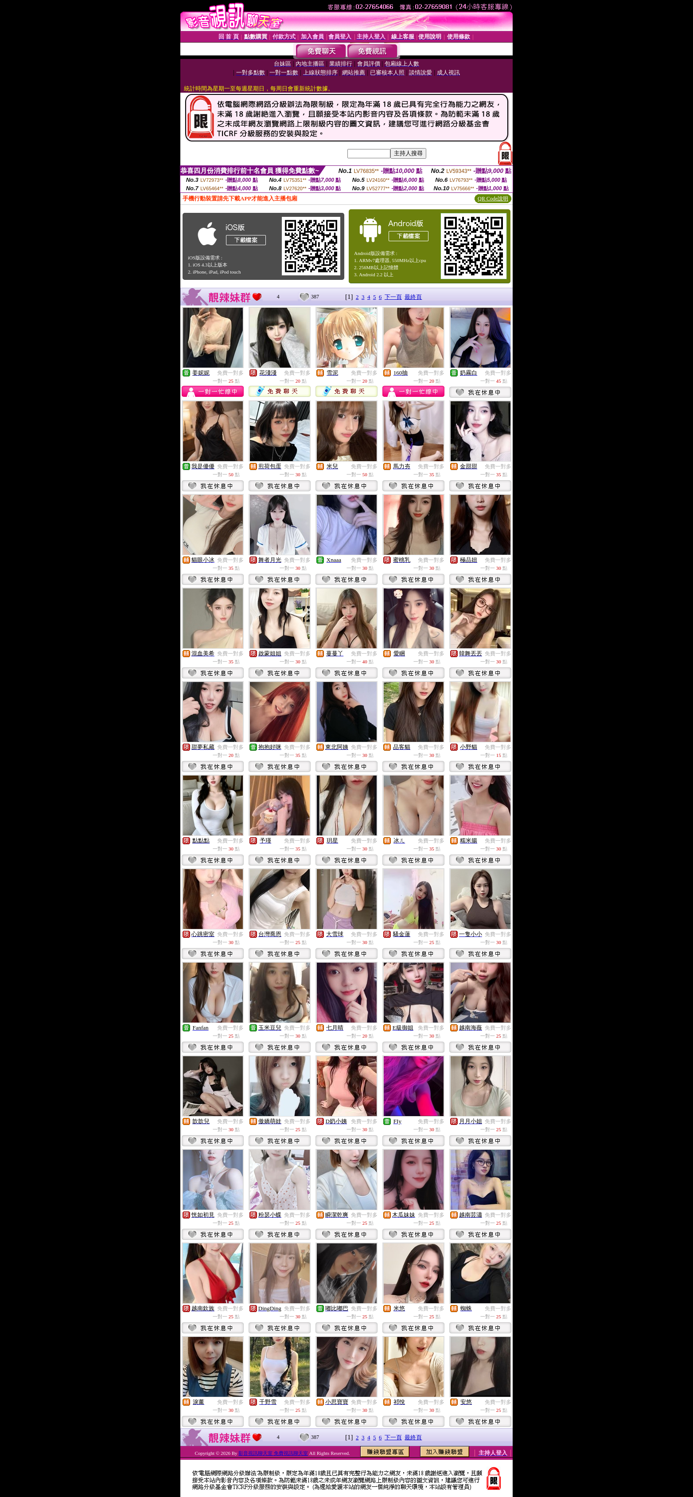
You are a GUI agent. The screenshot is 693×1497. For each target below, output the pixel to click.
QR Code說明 (493, 199)
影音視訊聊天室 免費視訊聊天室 (273, 1453)
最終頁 (413, 297)
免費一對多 (230, 373)
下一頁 (393, 297)
